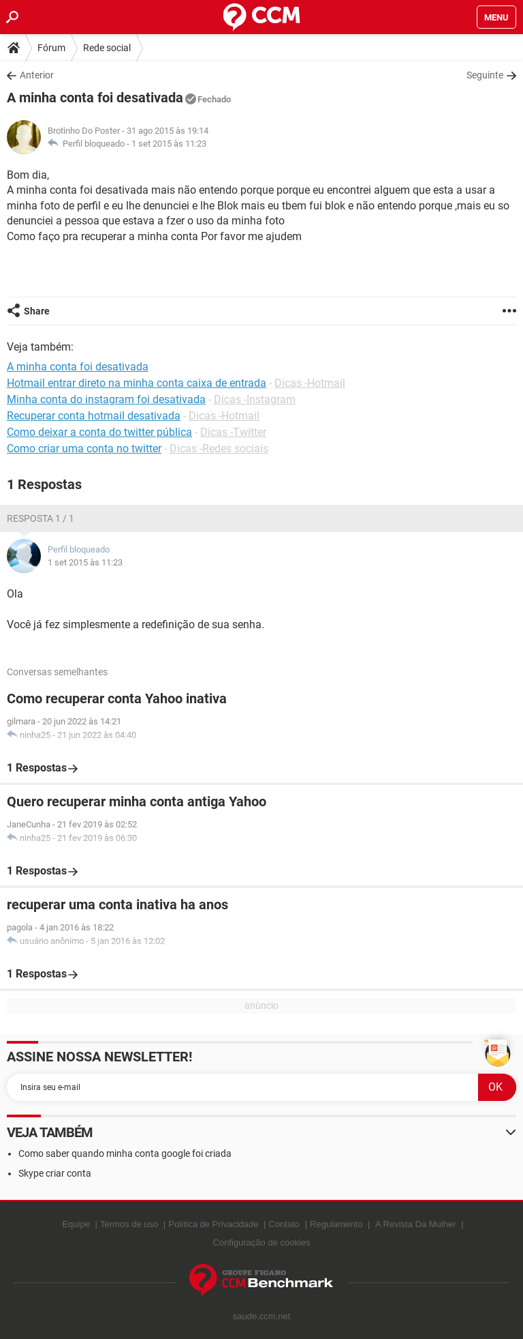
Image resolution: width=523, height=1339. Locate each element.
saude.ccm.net (262, 1316)
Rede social (107, 47)
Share (37, 311)
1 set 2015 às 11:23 (168, 143)
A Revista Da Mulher (415, 1224)
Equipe (75, 1224)
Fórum (51, 47)
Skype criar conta (54, 1173)
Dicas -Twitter (233, 432)
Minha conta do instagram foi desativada (106, 399)
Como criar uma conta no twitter (84, 448)
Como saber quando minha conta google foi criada (125, 1153)
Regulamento (336, 1224)
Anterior (37, 75)
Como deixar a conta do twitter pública (99, 432)
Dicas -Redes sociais (219, 448)
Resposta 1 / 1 (40, 518)
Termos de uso (129, 1224)
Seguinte (484, 75)
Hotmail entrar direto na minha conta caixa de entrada (136, 383)
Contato (284, 1224)
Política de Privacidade (213, 1224)
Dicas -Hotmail (309, 383)
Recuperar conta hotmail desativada (93, 415)
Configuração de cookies (261, 1242)
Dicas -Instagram (255, 399)
